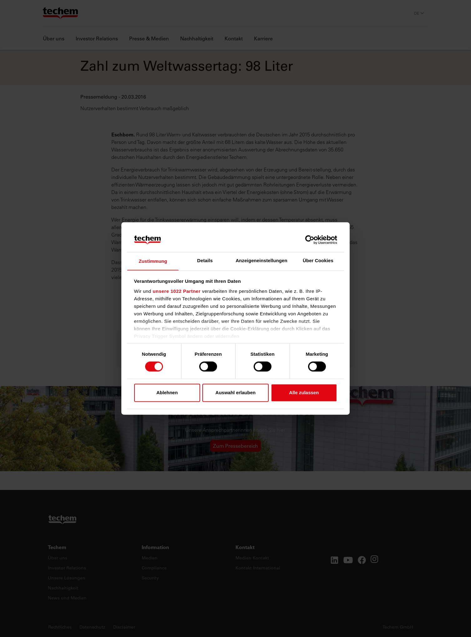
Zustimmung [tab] (153, 261)
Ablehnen (167, 392)
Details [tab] (205, 260)
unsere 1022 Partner (176, 291)
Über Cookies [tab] (318, 260)
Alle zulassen (304, 392)
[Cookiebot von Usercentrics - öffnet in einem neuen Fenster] (309, 239)
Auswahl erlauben (235, 392)
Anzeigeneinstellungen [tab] (261, 260)
